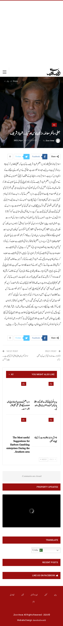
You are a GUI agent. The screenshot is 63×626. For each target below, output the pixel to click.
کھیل (46, 595)
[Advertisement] (31, 34)
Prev (53, 459)
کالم (33, 601)
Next (43, 459)
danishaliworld (39, 620)
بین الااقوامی (34, 595)
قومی (23, 595)
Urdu (37, 550)
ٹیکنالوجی (12, 595)
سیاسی (54, 124)
